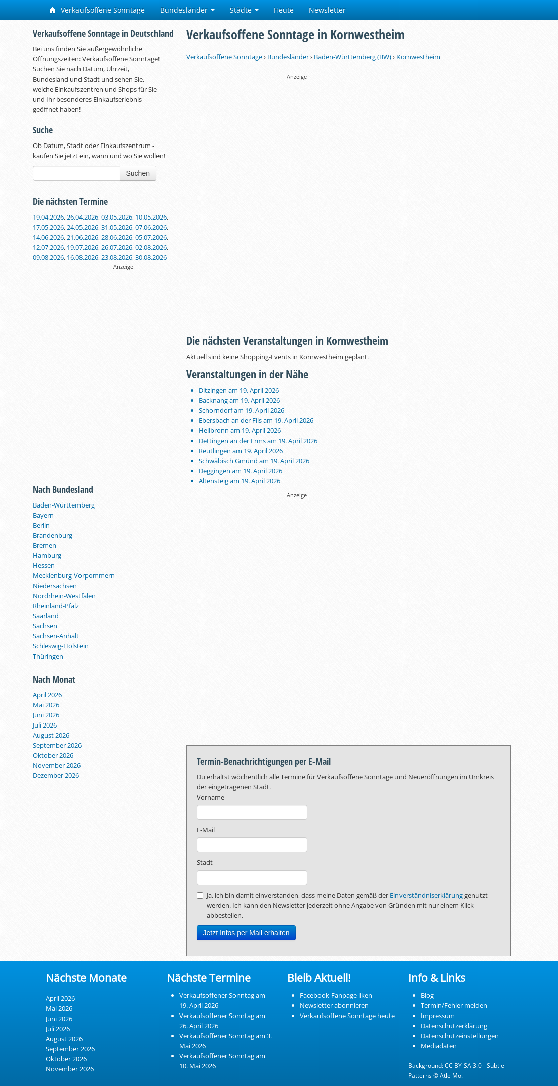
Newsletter (327, 10)
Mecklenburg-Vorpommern (74, 575)
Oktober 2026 (53, 755)
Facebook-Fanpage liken (336, 995)
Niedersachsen (55, 585)
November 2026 (57, 765)
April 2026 (47, 694)
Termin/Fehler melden (454, 1005)
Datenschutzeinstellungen (460, 1035)
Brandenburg (52, 535)
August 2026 (51, 735)
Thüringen (48, 656)
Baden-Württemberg (64, 505)
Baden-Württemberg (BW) (352, 56)
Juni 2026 (46, 714)
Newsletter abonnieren (334, 1005)
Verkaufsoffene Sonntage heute (347, 1015)
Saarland (46, 615)
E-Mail (206, 829)
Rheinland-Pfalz (56, 605)
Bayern (43, 515)
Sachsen (45, 625)
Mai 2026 (46, 704)
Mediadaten (439, 1045)
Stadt (205, 862)
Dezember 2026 (56, 775)
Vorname (210, 797)
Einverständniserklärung (426, 895)
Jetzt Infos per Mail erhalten (246, 933)
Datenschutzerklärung (454, 1025)
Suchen (138, 173)
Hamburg (47, 555)
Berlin (41, 525)
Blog (427, 995)
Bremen (44, 545)
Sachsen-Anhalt (56, 635)
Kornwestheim (418, 56)
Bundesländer (187, 10)
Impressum (438, 1015)
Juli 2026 (45, 725)
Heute (284, 10)
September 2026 (57, 745)
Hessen (44, 565)
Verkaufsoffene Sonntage (97, 10)
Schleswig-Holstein (61, 645)
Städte (244, 10)
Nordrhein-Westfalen (64, 595)
